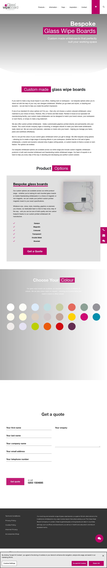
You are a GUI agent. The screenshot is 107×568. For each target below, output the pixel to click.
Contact (84, 7)
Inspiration (74, 7)
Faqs (64, 7)
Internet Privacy (11, 529)
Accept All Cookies (79, 563)
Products (42, 7)
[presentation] (23, 469)
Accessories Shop (12, 534)
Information (53, 7)
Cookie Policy (10, 525)
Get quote (14, 481)
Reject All (96, 563)
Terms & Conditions (12, 516)
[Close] (103, 555)
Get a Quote (35, 251)
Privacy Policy (10, 520)
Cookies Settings (9, 563)
